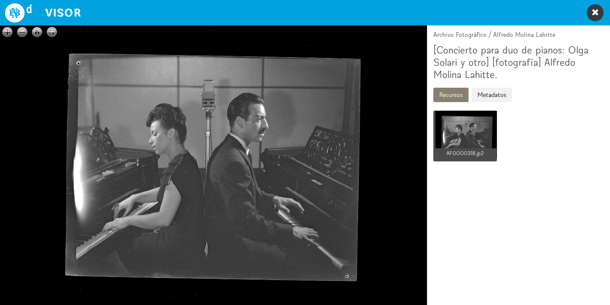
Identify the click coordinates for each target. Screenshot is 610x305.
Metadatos (491, 95)
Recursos (451, 95)
